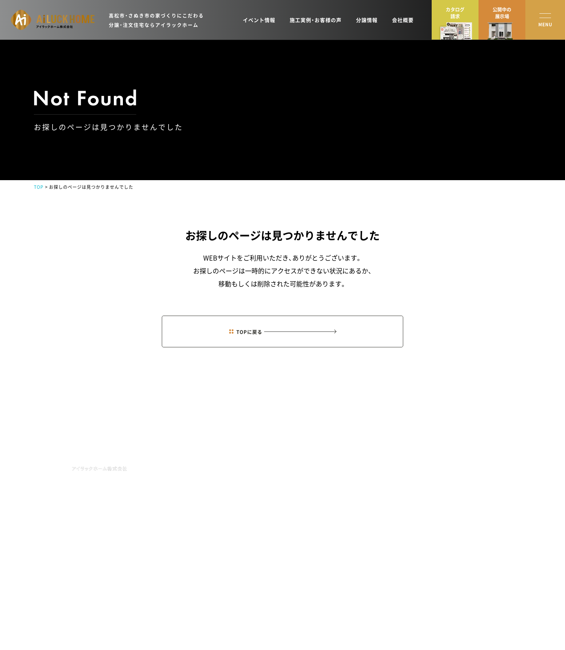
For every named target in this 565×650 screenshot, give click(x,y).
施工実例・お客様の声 (316, 19)
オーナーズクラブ (374, 510)
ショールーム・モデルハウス (444, 479)
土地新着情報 (370, 495)
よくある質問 (430, 555)
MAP (143, 505)
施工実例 (365, 479)
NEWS (312, 466)
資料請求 (495, 479)
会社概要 (403, 19)
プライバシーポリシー (55, 630)
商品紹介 (365, 464)
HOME (313, 447)
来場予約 (495, 464)
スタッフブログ (432, 510)
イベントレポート (434, 525)
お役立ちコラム (432, 540)
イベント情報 (259, 19)
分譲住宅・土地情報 (435, 495)
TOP (39, 187)
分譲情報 (367, 19)
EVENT (314, 484)
